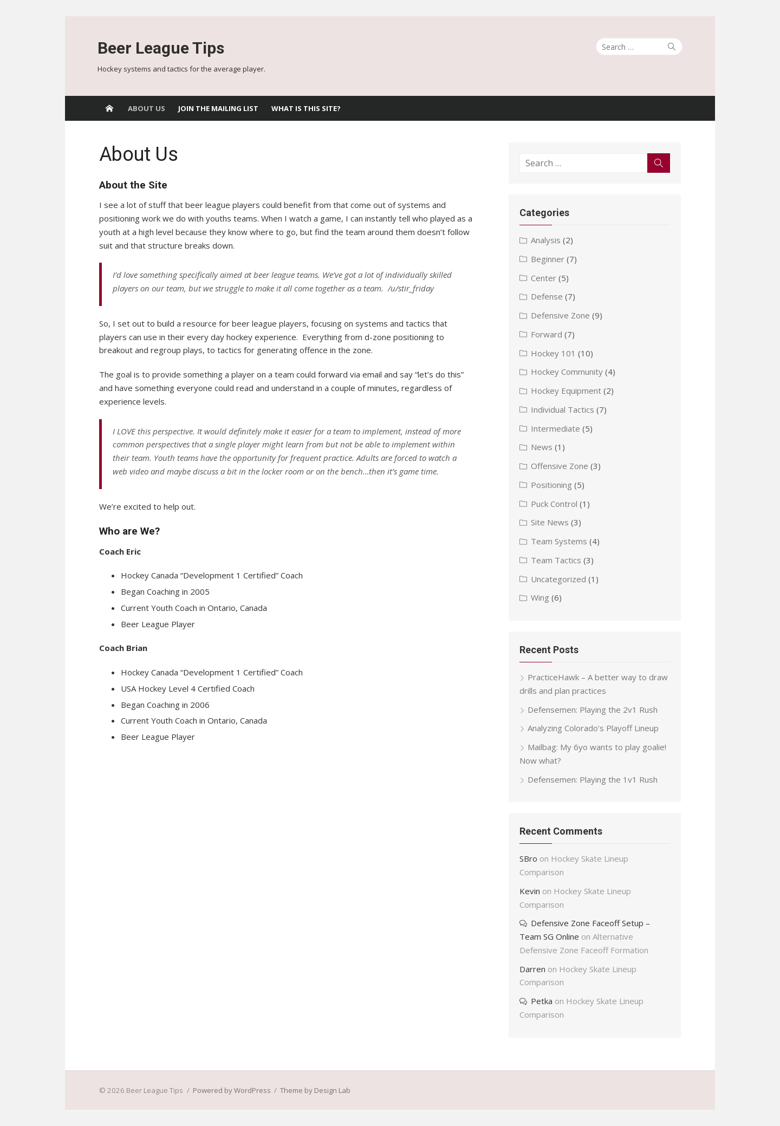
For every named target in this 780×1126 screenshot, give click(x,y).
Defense (547, 296)
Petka (542, 1000)
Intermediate (556, 428)
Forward (547, 334)
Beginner (548, 258)
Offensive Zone (560, 465)
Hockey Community (567, 371)
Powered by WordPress (230, 1090)
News (542, 446)
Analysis (546, 240)
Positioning (552, 484)
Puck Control (554, 503)
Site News (550, 522)
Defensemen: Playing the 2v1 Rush (593, 709)
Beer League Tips (161, 47)
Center (544, 277)
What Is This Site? (306, 108)
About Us (146, 108)
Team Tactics (556, 560)
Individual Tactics (563, 409)
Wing (540, 597)
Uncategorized (559, 579)
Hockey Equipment (566, 390)
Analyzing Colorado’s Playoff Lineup (593, 728)
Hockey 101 (553, 353)
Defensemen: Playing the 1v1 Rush (593, 779)
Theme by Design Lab (313, 1090)
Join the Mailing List (218, 108)
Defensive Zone (560, 315)
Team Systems (559, 541)
